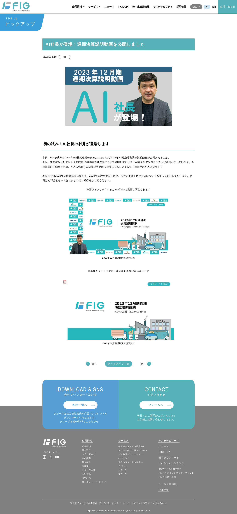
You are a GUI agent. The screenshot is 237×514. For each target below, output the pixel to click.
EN (214, 6)
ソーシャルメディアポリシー (137, 503)
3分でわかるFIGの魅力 (170, 469)
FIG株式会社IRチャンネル (88, 157)
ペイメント (124, 458)
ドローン (123, 470)
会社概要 (86, 458)
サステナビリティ (163, 6)
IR (64, 57)
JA (207, 7)
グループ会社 (89, 470)
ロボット (123, 466)
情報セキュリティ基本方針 (83, 503)
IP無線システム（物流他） (132, 446)
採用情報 (181, 6)
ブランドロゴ (89, 454)
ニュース (109, 6)
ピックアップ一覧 (118, 364)
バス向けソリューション (131, 454)
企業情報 (77, 6)
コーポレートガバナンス (94, 482)
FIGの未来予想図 (167, 477)
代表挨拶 (86, 446)
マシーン (123, 474)
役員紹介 (86, 462)
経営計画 (86, 478)
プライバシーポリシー (110, 503)
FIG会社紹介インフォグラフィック (176, 473)
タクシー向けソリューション (133, 450)
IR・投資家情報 (140, 6)
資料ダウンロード (169, 457)
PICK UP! (123, 6)
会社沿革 (86, 474)
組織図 (85, 466)
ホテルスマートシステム (131, 462)
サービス (93, 6)
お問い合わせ (227, 6)
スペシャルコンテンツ (172, 463)
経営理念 (86, 450)
